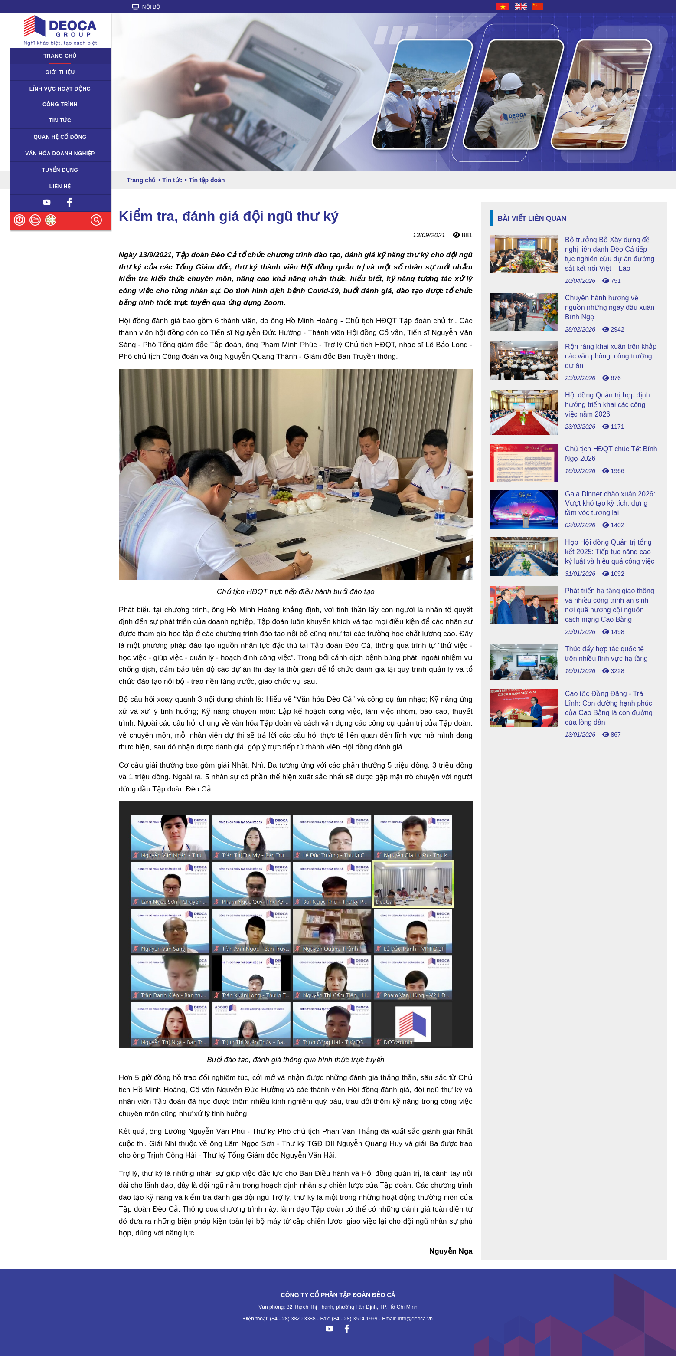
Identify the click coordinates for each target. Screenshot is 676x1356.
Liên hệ (60, 187)
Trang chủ (60, 56)
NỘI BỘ (146, 7)
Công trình (60, 105)
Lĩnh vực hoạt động (60, 89)
